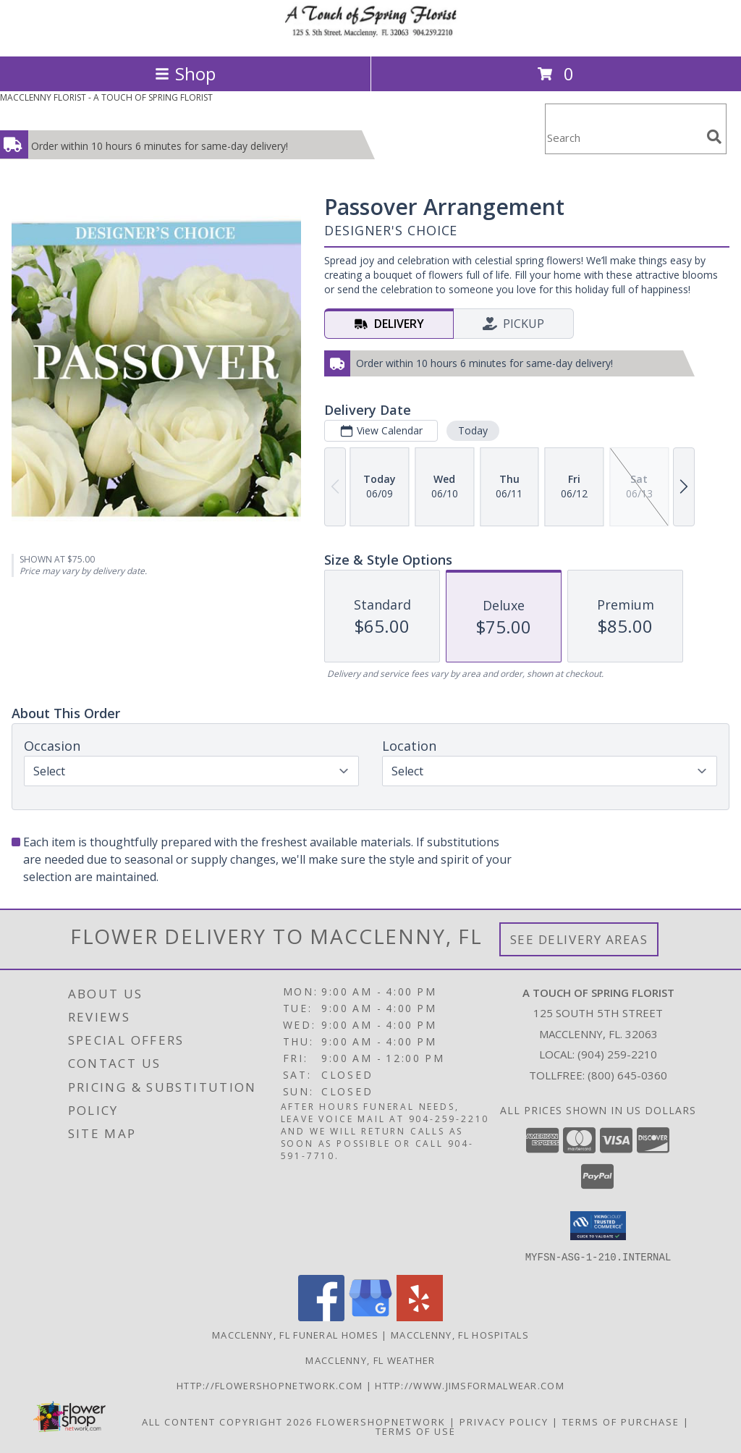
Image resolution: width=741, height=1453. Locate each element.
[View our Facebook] (321, 1316)
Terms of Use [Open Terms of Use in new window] (416, 1430)
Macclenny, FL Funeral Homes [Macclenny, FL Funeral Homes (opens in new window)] (295, 1334)
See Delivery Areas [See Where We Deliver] (579, 939)
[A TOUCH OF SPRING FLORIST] (370, 35)
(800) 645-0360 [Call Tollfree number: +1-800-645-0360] (627, 1075)
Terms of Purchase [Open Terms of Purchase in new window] (620, 1421)
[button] (598, 1225)
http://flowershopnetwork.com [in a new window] (271, 1384)
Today (473, 430)
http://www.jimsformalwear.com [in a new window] (469, 1384)
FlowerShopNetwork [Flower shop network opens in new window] (381, 1421)
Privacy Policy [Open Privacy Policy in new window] (504, 1421)
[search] (714, 137)
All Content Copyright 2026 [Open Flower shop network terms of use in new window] (227, 1421)
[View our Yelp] (420, 1316)
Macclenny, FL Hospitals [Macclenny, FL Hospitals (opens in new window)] (460, 1334)
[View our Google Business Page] (370, 1316)
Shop (185, 73)
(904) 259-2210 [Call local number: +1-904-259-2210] (617, 1054)
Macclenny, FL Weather (370, 1359)
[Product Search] (623, 137)
